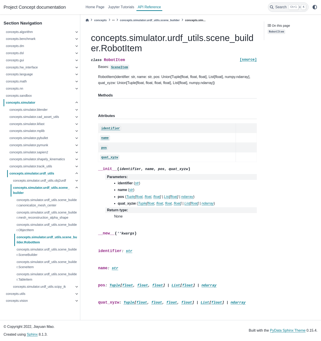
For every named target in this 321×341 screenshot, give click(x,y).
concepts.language (19, 74)
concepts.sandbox (19, 95)
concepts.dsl (15, 53)
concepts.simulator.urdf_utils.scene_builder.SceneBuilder (46, 252)
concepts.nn (14, 88)
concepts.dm (15, 46)
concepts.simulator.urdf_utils (31, 173)
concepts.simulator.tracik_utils (30, 166)
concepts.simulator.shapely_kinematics (37, 159)
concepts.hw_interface (22, 67)
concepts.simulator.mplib (27, 131)
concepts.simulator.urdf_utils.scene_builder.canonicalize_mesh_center (46, 202)
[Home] (87, 20)
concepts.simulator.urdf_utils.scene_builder (41, 190)
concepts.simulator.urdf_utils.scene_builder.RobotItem (46, 239)
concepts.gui (15, 60)
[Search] (288, 7)
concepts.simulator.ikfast (26, 124)
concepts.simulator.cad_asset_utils (34, 117)
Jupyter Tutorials (121, 7)
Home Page (95, 7)
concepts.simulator (20, 102)
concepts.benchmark (20, 39)
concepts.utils (15, 294)
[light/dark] (314, 7)
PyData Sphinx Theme (288, 330)
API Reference (149, 7)
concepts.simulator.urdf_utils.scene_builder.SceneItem (46, 264)
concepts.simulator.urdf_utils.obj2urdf (39, 180)
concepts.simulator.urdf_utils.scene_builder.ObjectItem (46, 227)
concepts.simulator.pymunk (28, 145)
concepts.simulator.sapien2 (28, 152)
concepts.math (16, 81)
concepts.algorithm (19, 32)
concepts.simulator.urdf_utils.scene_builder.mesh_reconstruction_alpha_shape (46, 215)
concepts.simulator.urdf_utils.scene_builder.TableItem (46, 276)
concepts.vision (17, 300)
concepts (100, 20)
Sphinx (32, 334)
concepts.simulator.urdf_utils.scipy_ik (39, 286)
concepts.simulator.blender (28, 109)
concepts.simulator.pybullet (28, 138)
